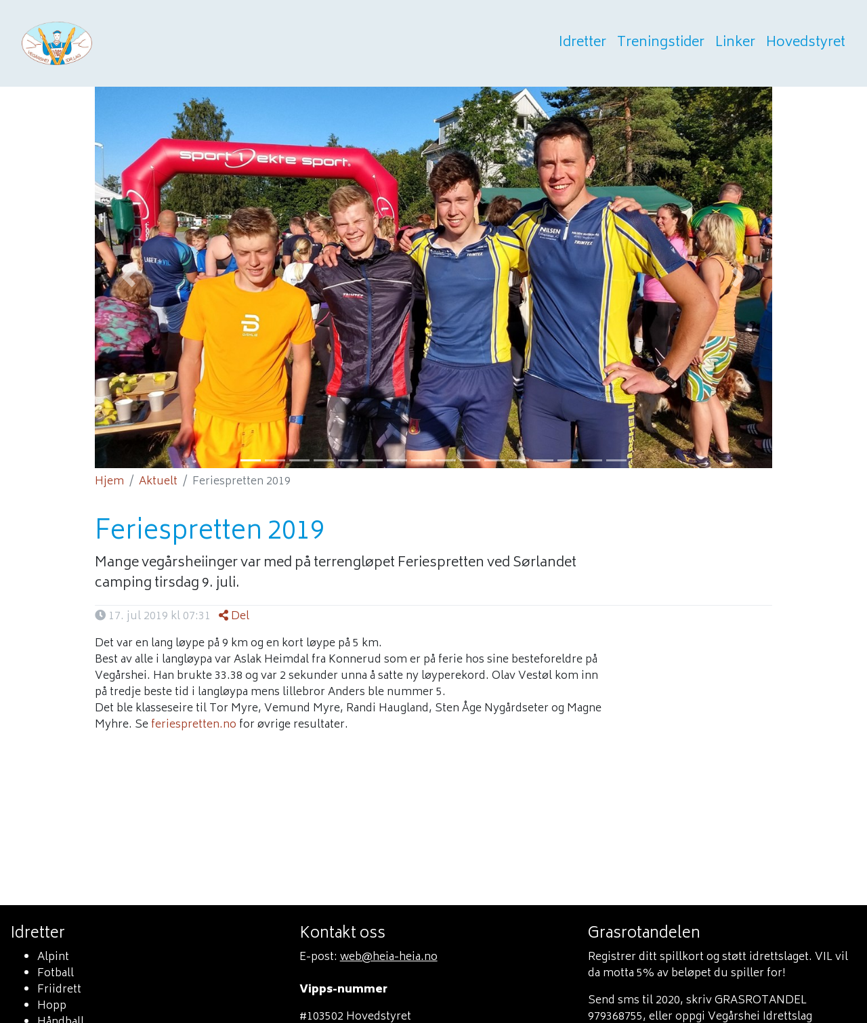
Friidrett (59, 989)
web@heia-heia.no (389, 957)
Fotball (55, 973)
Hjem (109, 481)
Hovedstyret (805, 43)
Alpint (53, 957)
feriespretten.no (193, 724)
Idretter (582, 43)
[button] (129, 277)
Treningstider (660, 43)
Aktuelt (158, 481)
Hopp (51, 1006)
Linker (735, 43)
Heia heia (123, 43)
